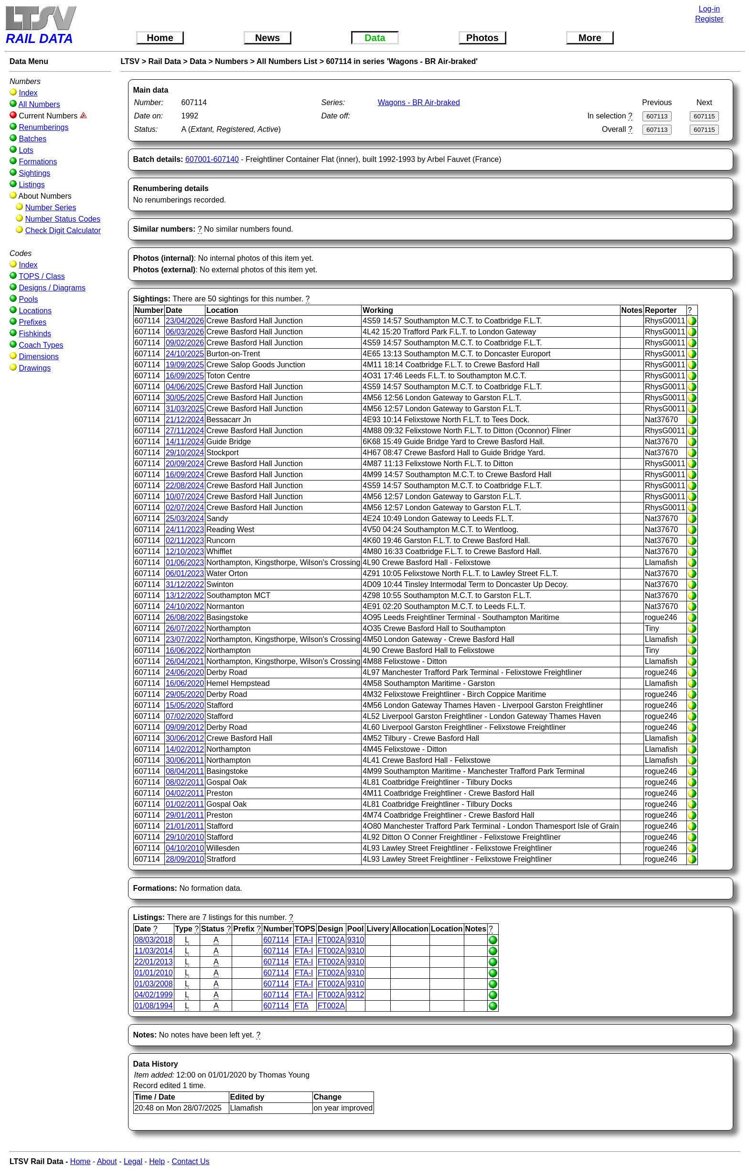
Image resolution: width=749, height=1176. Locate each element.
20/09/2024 (185, 464)
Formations (38, 162)
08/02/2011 (185, 782)
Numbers (231, 61)
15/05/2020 (185, 705)
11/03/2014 (154, 951)
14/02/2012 (185, 749)
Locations (35, 311)
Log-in (709, 9)
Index (28, 93)
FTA (302, 1006)
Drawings (35, 368)
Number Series (50, 207)
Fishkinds (35, 334)
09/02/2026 (185, 343)
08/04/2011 (185, 771)
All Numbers (39, 104)
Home (160, 37)
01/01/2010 (154, 973)
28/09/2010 (185, 859)
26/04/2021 (185, 661)
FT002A (331, 940)
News (267, 37)
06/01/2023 (185, 573)
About (107, 1161)
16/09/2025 (185, 376)
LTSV (130, 61)
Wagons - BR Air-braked (419, 102)
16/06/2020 (185, 683)
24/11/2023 (185, 529)
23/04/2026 (185, 321)
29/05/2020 (185, 694)
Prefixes (32, 322)
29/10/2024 (185, 453)
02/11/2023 (185, 540)
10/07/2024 (185, 496)
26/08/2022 (185, 617)
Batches (32, 139)
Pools (28, 299)
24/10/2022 (185, 606)
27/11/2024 (185, 431)
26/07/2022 (185, 628)
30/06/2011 (185, 760)
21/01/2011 (185, 826)
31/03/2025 (185, 409)
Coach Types (41, 345)
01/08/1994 (154, 1006)
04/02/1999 (154, 995)
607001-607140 (212, 159)
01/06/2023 (185, 562)
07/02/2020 (185, 716)
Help (157, 1161)
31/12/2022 (185, 584)
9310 (355, 940)
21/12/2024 (185, 420)
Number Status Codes (62, 219)
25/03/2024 (185, 518)
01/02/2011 (185, 804)
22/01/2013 (154, 962)
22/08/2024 (185, 485)
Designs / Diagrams (52, 288)
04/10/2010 (185, 848)
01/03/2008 (154, 984)
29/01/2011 (185, 815)
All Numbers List (287, 61)
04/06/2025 (185, 387)
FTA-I (304, 940)
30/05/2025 (185, 398)
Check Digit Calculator (63, 230)
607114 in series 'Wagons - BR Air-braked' (402, 61)
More (589, 37)
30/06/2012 (185, 738)
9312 (355, 995)
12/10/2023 (185, 551)
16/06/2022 (185, 650)
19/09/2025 (185, 365)
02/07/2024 (185, 507)
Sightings (34, 173)
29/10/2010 (185, 837)
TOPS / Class (42, 276)
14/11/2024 (185, 442)
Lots (26, 150)
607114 (276, 940)
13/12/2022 (185, 595)
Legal (133, 1161)
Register (709, 19)
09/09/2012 (185, 727)
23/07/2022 (185, 639)
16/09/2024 (185, 474)
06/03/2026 (185, 332)
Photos (482, 37)
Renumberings (43, 127)
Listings (31, 185)
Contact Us (190, 1161)
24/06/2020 (185, 672)
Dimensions (39, 357)
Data (374, 37)
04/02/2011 (185, 793)
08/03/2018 (154, 940)
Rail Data (164, 61)
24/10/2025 (185, 354)
